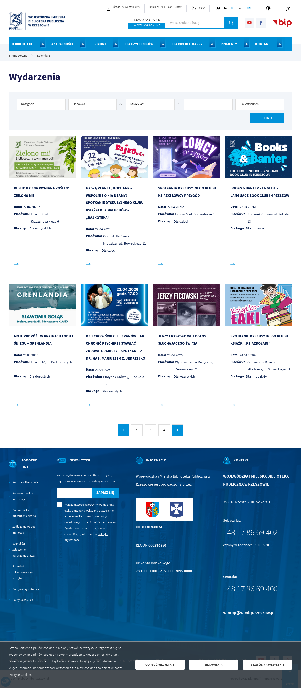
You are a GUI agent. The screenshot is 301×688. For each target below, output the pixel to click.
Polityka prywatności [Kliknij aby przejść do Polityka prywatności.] (25, 589)
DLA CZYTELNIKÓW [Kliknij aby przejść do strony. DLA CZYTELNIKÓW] (138, 44)
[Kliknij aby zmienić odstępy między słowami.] (241, 9)
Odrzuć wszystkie (159, 665)
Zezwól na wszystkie (267, 665)
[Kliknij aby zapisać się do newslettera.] (105, 493)
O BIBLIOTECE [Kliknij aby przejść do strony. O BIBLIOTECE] (22, 44)
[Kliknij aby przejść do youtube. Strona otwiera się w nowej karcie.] (249, 23)
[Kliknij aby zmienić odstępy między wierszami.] (233, 9)
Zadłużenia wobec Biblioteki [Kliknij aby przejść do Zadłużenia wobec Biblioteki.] (23, 530)
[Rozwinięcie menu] (24, 468)
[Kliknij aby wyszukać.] (231, 22)
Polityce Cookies (20, 675)
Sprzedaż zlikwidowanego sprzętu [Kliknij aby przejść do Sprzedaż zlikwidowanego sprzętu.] (22, 572)
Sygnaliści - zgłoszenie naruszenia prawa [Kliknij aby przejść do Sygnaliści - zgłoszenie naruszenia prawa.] (23, 549)
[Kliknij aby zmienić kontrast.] (268, 8)
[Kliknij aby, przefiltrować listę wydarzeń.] (267, 118)
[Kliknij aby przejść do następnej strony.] (177, 430)
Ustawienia (213, 665)
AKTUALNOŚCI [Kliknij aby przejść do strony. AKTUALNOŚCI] (62, 44)
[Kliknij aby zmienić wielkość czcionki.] (218, 9)
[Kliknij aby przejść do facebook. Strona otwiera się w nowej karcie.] (261, 23)
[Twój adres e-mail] (74, 493)
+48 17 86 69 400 (250, 589)
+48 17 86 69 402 (250, 532)
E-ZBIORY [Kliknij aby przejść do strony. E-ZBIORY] (98, 44)
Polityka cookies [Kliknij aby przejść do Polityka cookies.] (22, 600)
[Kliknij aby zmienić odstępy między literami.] (226, 9)
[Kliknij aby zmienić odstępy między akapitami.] (249, 9)
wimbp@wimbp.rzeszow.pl (248, 613)
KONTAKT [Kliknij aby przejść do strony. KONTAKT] (262, 44)
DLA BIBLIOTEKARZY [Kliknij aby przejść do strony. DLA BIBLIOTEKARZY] (186, 44)
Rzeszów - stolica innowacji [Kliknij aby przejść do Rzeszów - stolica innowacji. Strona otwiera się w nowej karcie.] (22, 496)
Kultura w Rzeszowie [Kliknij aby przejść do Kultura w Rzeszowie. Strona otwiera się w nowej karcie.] (25, 482)
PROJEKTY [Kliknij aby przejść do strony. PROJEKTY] (229, 44)
